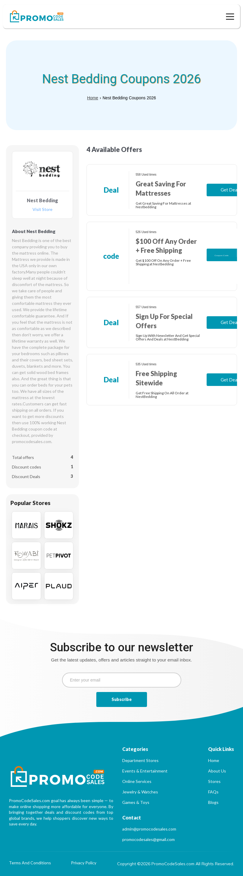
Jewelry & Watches (140, 791)
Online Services (136, 781)
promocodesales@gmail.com (148, 839)
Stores (214, 781)
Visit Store (42, 209)
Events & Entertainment (145, 770)
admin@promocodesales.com (149, 828)
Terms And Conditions (30, 863)
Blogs (213, 802)
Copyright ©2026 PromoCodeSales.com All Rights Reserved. (175, 863)
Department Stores (140, 760)
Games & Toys (135, 802)
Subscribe (122, 699)
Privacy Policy (83, 863)
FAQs (213, 791)
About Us (217, 770)
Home (92, 97)
